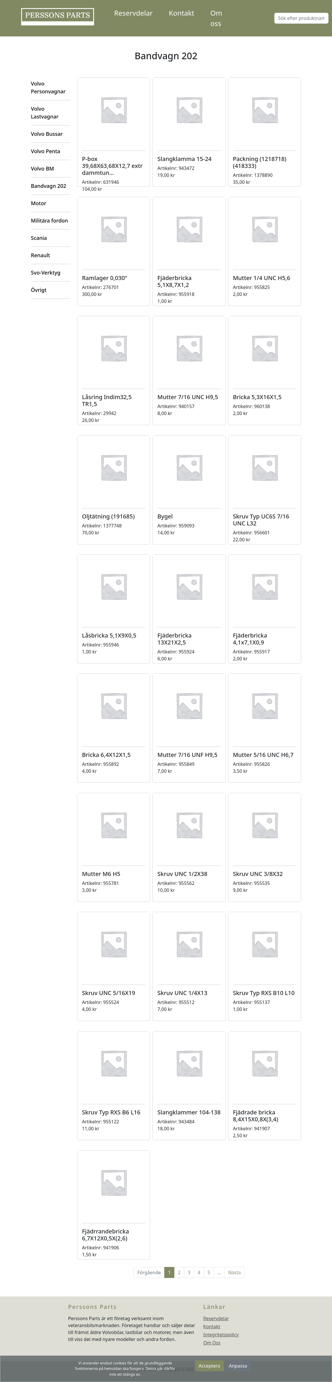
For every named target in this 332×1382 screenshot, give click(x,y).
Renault (40, 255)
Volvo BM (42, 168)
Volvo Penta (45, 151)
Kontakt (181, 13)
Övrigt (38, 289)
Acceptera (209, 1366)
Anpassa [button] (238, 1366)
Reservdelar (133, 13)
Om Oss (211, 1343)
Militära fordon (49, 220)
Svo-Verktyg (45, 272)
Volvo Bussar (47, 133)
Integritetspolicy (221, 1334)
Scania (39, 237)
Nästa (234, 1272)
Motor (38, 203)
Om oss (216, 18)
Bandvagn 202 (48, 185)
